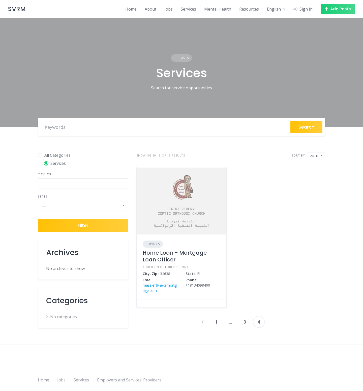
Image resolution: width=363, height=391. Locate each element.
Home (131, 9)
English (274, 9)
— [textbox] (44, 206)
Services (188, 9)
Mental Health (217, 9)
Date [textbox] (314, 156)
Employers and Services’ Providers (129, 380)
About (150, 9)
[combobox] (83, 206)
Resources (249, 9)
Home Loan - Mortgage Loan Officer (175, 256)
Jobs (168, 9)
